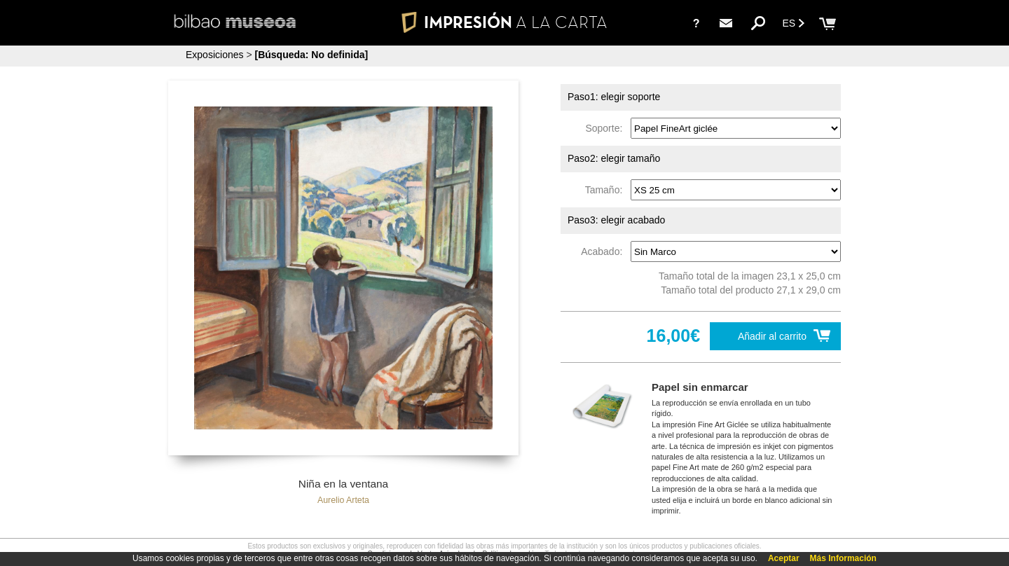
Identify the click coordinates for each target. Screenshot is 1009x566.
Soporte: (606, 128)
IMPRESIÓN (504, 22)
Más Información (843, 558)
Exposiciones (215, 54)
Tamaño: (606, 189)
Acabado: (604, 251)
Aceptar (783, 558)
